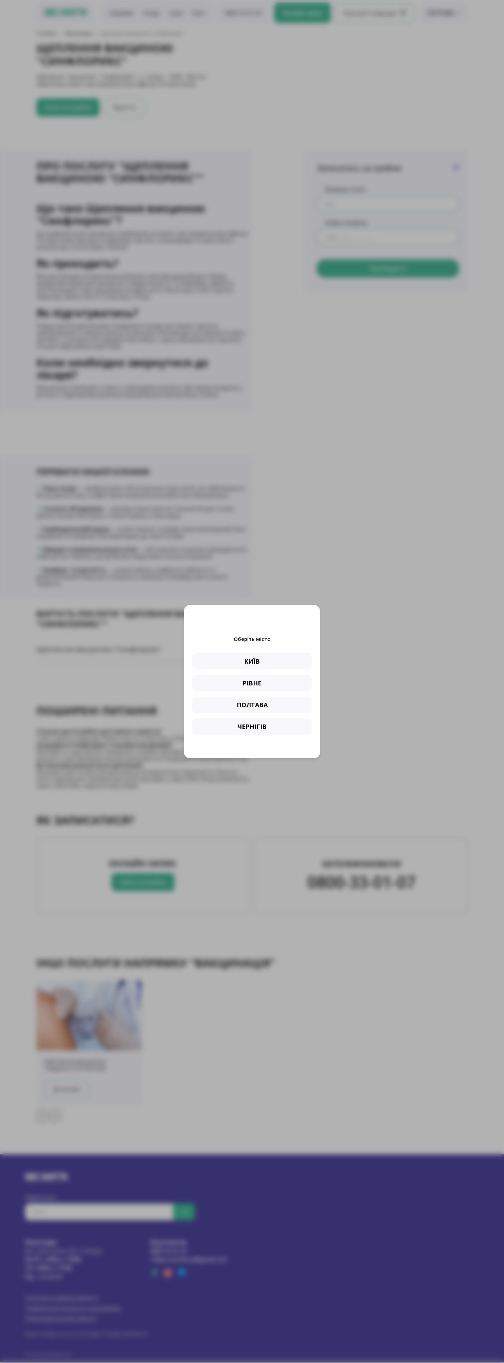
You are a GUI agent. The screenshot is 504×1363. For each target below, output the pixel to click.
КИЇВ (252, 661)
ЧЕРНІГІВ (252, 726)
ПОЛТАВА (252, 705)
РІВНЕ (252, 683)
